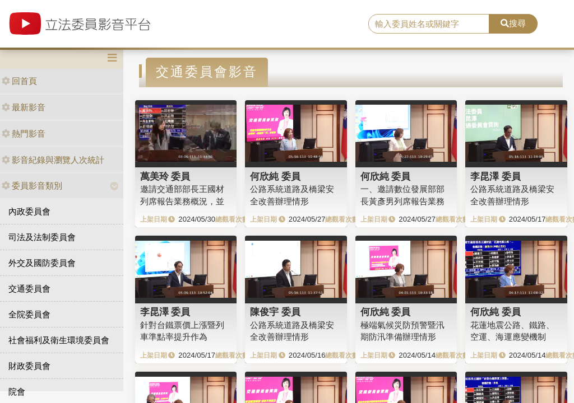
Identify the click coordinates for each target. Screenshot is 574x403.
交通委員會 (29, 288)
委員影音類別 (32, 185)
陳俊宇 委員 (275, 312)
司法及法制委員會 (42, 237)
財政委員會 (29, 366)
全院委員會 (29, 314)
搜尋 (513, 23)
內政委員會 (29, 211)
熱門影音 (23, 133)
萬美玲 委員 (165, 176)
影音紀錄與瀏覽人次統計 (53, 160)
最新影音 (23, 107)
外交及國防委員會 (42, 263)
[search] (428, 24)
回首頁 (19, 81)
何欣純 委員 (275, 176)
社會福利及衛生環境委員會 (58, 340)
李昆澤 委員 (495, 176)
